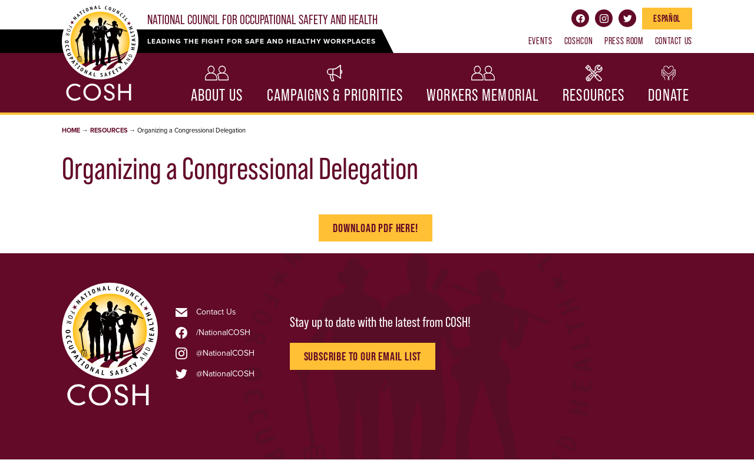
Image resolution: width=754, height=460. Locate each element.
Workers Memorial (482, 95)
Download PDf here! (375, 227)
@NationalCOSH (225, 353)
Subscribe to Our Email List (363, 356)
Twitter (627, 18)
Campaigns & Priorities (335, 95)
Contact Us (673, 40)
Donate (668, 95)
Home (71, 130)
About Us (217, 95)
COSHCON (578, 40)
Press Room (623, 40)
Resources (593, 95)
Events (540, 40)
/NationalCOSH (223, 333)
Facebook (580, 18)
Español (666, 18)
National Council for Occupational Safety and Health (262, 19)
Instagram (604, 18)
